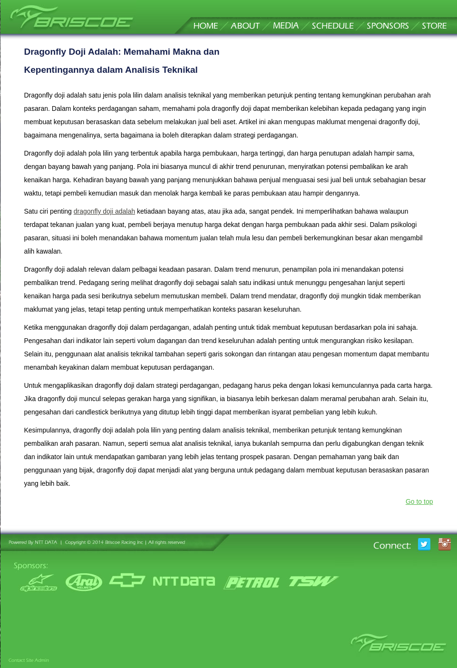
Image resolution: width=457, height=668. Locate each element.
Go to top (419, 501)
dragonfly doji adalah (104, 211)
